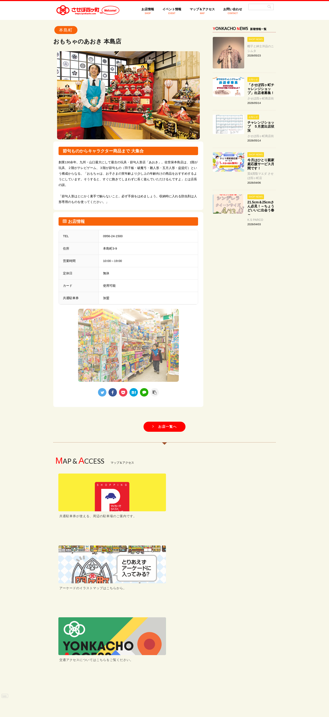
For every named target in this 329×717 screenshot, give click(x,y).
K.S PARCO (255, 219)
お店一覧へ (164, 426)
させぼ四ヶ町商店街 (260, 98)
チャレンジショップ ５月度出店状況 (260, 126)
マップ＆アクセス (202, 10)
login (4, 556)
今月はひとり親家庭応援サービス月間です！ (260, 164)
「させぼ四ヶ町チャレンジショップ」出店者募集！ (260, 89)
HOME (107, 680)
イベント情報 (171, 10)
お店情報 (147, 10)
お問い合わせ (232, 10)
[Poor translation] (11, 626)
